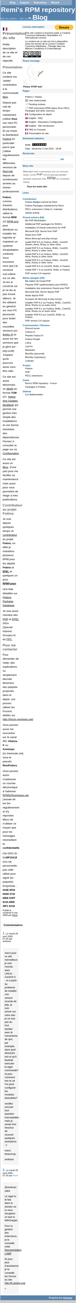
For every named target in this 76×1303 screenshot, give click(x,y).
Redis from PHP (33, 235)
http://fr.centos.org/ (15, 1283)
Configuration (11, 453)
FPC (9, 639)
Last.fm (29, 346)
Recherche (28, 153)
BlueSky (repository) (35, 357)
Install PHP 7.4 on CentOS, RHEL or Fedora (47, 270)
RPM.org (12, 221)
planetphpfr (27, 179)
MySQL (26, 175)
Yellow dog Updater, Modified (10, 400)
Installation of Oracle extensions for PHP (45, 227)
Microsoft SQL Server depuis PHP (42, 292)
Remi (14, 915)
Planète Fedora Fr (34, 335)
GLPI (54, 172)
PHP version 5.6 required (37, 273)
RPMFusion (9, 583)
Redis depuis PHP (34, 295)
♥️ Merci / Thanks (33, 97)
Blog (12, 2)
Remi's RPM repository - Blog (38, 13)
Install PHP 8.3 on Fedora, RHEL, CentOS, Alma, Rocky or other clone (46, 249)
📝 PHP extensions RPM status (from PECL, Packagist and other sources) (47, 109)
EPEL (15, 619)
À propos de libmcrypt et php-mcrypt (43, 299)
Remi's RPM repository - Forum (41, 383)
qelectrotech (36, 179)
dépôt (9, 388)
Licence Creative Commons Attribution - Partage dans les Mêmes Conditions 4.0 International (45, 46)
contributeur (10, 534)
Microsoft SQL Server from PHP (41, 231)
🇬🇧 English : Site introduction (39, 126)
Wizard (55, 2)
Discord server (32, 328)
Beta (25, 171)
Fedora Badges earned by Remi (41, 202)
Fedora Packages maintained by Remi (44, 205)
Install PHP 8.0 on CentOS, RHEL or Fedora (47, 266)
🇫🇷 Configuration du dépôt (38, 114)
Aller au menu (26, 18)
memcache (64, 172)
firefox (35, 172)
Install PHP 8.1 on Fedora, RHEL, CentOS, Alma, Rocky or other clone (46, 261)
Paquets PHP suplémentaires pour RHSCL (46, 284)
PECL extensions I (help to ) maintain (43, 209)
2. (4, 1170)
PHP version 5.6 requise (37, 320)
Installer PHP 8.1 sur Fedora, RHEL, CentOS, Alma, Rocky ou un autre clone (48, 309)
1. (4, 933)
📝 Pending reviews (35, 104)
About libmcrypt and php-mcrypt (41, 238)
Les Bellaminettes (34, 394)
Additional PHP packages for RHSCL (43, 224)
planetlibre (62, 175)
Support (24, 2)
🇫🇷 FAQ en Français (35, 129)
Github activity (32, 213)
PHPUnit (46, 175)
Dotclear (67, 1298)
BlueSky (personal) (34, 353)
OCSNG (33, 175)
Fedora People (32, 339)
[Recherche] (41, 159)
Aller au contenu (8, 18)
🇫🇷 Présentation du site (37, 133)
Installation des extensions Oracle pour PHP (47, 288)
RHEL (44, 179)
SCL (57, 179)
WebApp (26, 182)
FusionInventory (45, 172)
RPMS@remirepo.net (16, 795)
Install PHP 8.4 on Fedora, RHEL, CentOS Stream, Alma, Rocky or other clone (46, 243)
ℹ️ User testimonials (35, 100)
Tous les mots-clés (37, 186)
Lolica (28, 343)
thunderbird (64, 179)
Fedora (7, 138)
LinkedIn (29, 361)
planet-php (54, 175)
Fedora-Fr (30, 332)
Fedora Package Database (8, 601)
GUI (57, 172)
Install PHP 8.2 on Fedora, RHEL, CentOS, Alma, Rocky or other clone (46, 255)
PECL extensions (33, 375)
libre (5, 96)
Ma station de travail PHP (38, 281)
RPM (51, 178)
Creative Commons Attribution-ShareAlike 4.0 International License (47, 35)
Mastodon (30, 350)
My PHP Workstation (35, 220)
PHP (5, 619)
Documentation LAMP (13, 1252)
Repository (40, 2)
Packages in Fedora (35, 387)
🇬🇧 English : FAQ (34, 118)
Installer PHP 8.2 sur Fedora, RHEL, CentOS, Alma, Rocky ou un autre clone (48, 303)
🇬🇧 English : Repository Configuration (44, 122)
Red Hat (8, 171)
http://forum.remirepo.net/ (18, 719)
